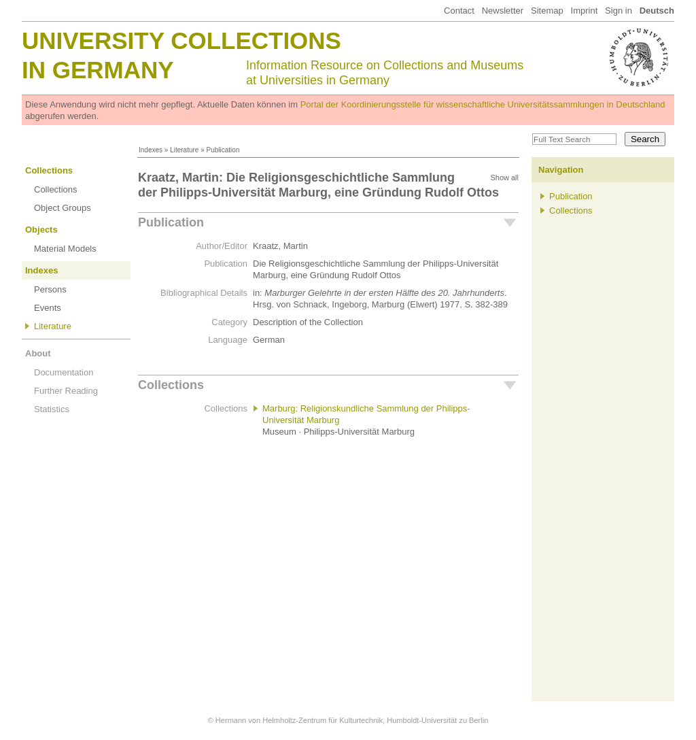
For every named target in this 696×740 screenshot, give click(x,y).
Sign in (618, 10)
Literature (184, 150)
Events (47, 308)
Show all (504, 177)
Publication (171, 222)
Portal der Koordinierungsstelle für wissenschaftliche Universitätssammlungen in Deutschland (482, 104)
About (38, 353)
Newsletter (502, 10)
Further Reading (66, 391)
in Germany (98, 69)
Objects (41, 229)
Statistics (51, 409)
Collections (49, 170)
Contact (459, 10)
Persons (50, 289)
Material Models (65, 248)
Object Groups (62, 208)
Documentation (63, 372)
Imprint (584, 10)
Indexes (150, 150)
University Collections (181, 40)
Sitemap (547, 10)
